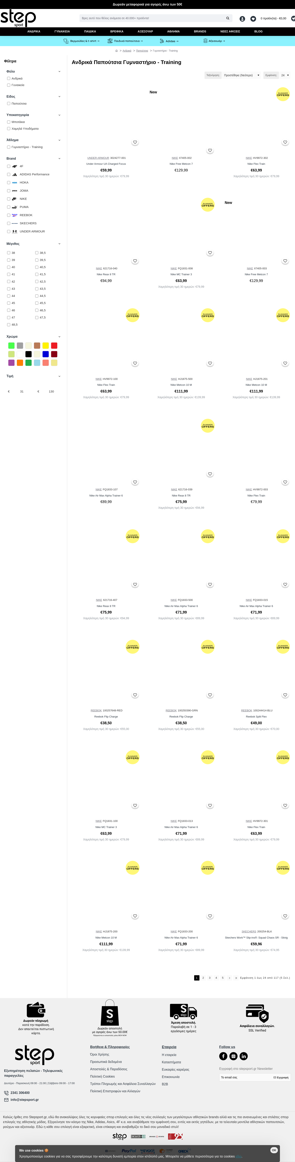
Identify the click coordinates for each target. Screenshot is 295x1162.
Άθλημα (13, 140)
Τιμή (10, 376)
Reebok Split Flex (256, 716)
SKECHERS (249, 931)
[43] (8, 288)
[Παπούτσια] (8, 103)
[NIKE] (8, 198)
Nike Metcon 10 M (181, 384)
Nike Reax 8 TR (106, 274)
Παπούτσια (142, 50)
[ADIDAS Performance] (8, 174)
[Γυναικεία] (8, 85)
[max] (51, 391)
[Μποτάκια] (8, 122)
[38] (8, 252)
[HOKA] (8, 182)
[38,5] (36, 252)
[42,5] (36, 281)
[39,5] (36, 260)
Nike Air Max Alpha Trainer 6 (106, 495)
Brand (11, 158)
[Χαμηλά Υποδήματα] (8, 128)
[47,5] (36, 317)
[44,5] (36, 295)
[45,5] (36, 303)
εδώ (239, 1156)
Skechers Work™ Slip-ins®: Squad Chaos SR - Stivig (256, 937)
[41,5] (36, 274)
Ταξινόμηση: (213, 75)
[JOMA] (8, 190)
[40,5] (36, 267)
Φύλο (11, 71)
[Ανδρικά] (8, 78)
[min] (21, 391)
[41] (8, 274)
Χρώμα (12, 336)
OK (274, 1150)
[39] (8, 260)
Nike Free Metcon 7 (181, 163)
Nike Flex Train (256, 163)
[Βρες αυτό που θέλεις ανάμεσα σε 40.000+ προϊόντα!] (227, 18)
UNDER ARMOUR (98, 157)
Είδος (11, 96)
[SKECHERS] (8, 223)
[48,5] (8, 324)
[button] (135, 142)
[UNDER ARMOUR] (8, 231)
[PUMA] (8, 207)
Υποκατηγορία (18, 115)
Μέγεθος (13, 243)
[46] (8, 310)
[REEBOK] (8, 215)
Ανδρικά (127, 50)
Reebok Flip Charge (106, 716)
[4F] (8, 166)
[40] (8, 267)
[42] (8, 281)
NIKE (175, 157)
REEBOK (96, 710)
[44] (8, 295)
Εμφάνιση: (271, 75)
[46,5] (36, 310)
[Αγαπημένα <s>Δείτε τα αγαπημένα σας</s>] (253, 18)
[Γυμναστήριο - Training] (8, 147)
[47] (8, 317)
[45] (8, 303)
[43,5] (36, 288)
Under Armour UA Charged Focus (106, 163)
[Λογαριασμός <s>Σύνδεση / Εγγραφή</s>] (243, 18)
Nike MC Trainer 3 (181, 274)
